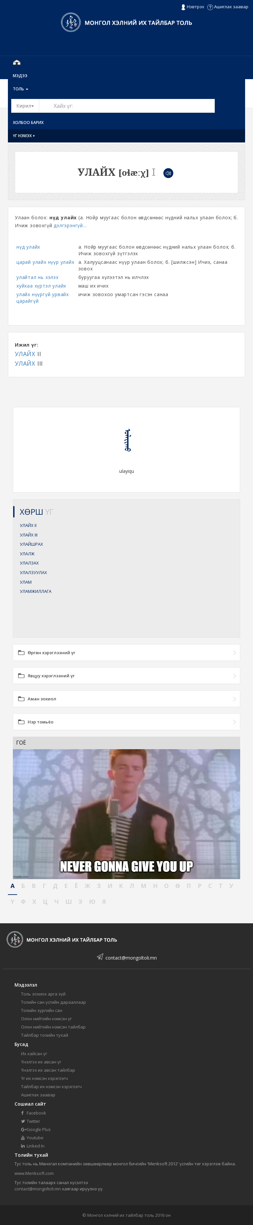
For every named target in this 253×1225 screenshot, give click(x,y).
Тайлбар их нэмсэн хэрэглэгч (51, 1086)
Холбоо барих (28, 122)
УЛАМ (26, 582)
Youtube (32, 1138)
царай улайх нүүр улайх (45, 262)
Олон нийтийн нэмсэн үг (46, 1019)
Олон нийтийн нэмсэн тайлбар (53, 1027)
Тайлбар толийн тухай (44, 1035)
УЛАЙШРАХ (31, 544)
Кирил (27, 105)
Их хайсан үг (34, 1054)
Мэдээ (20, 75)
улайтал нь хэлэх (37, 277)
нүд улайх (28, 247)
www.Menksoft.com (34, 1173)
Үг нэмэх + (24, 135)
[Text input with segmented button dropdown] (127, 106)
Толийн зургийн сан (41, 1010)
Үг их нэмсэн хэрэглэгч (44, 1078)
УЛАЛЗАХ (29, 563)
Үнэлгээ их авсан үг (41, 1062)
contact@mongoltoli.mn (131, 958)
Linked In (32, 1146)
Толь (20, 89)
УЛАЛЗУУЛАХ (33, 572)
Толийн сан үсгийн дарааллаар (53, 1002)
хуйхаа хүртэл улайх (41, 286)
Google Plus (36, 1129)
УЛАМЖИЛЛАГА (35, 591)
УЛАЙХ (25, 354)
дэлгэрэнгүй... (70, 225)
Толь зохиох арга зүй (43, 994)
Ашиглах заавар (227, 7)
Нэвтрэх (192, 7)
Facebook (33, 1113)
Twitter (30, 1121)
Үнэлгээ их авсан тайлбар (48, 1070)
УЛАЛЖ (27, 554)
